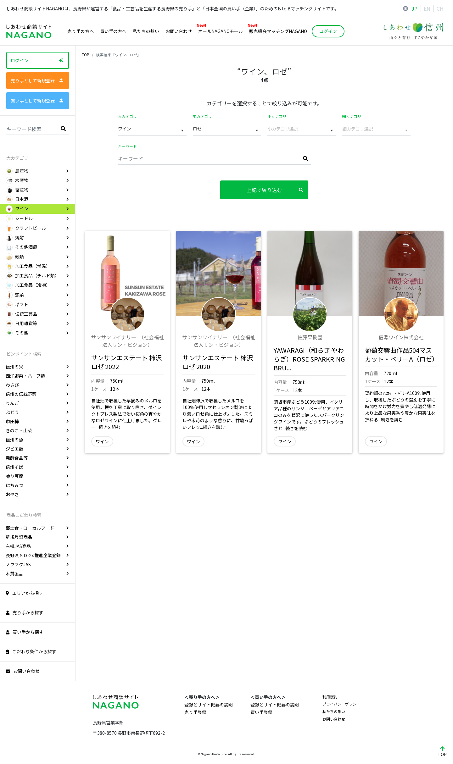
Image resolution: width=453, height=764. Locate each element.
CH (440, 8)
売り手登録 (195, 712)
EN (427, 8)
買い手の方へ (113, 31)
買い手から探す (24, 632)
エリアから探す (24, 593)
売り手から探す (24, 612)
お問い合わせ (178, 31)
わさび (37, 385)
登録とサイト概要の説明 (208, 704)
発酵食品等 (37, 458)
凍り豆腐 (37, 476)
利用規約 (330, 696)
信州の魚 (37, 439)
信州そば (37, 467)
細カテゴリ (351, 116)
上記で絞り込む (275, 190)
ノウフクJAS (37, 564)
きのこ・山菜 (37, 430)
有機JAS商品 (37, 546)
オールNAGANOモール (220, 30)
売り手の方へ (80, 31)
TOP (85, 54)
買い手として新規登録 (37, 100)
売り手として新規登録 (37, 80)
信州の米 (37, 366)
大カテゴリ (127, 116)
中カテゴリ (202, 116)
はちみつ (37, 485)
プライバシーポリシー (341, 703)
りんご (37, 403)
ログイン (37, 60)
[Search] (37, 128)
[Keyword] (214, 158)
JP (414, 8)
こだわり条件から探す (31, 651)
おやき (37, 494)
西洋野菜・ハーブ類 (37, 376)
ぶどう (37, 412)
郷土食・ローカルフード (37, 528)
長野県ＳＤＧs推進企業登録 (37, 555)
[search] (63, 128)
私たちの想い (146, 31)
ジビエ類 (37, 449)
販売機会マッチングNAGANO (277, 30)
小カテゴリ (276, 116)
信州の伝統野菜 (37, 394)
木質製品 (37, 573)
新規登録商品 (37, 537)
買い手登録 (261, 712)
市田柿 (37, 421)
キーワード (127, 146)
